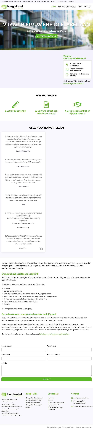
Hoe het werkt (54, 405)
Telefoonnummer (53, 354)
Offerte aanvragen (46, 36)
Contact (52, 409)
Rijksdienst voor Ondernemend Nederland (54, 334)
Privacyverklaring (68, 427)
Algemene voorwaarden (84, 427)
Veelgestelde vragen (56, 407)
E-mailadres (5, 354)
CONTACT (88, 6)
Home (52, 398)
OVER (80, 6)
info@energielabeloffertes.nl (73, 83)
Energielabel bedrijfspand (34, 398)
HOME (53, 6)
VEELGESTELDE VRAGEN (67, 6)
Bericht (4, 363)
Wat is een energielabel (57, 402)
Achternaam (51, 346)
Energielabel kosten (33, 402)
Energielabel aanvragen (34, 400)
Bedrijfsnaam (6, 346)
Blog (51, 400)
